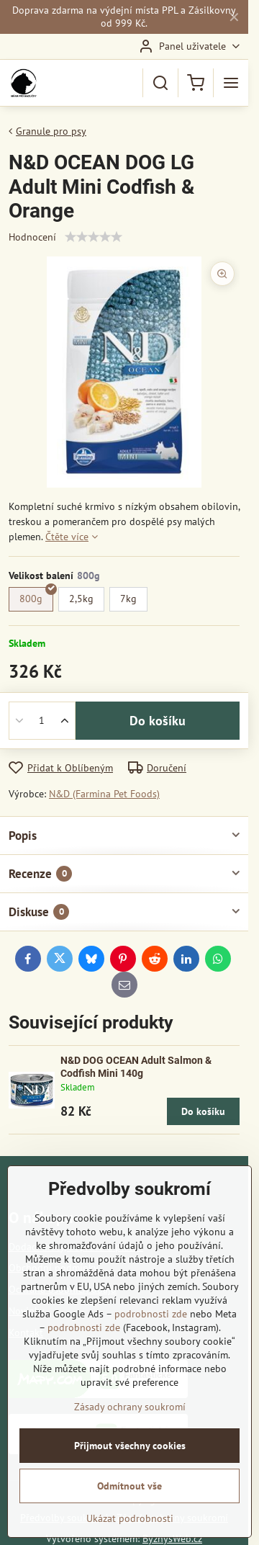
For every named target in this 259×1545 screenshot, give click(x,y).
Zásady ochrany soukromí (130, 1406)
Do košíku (158, 720)
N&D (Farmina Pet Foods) (104, 793)
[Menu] (231, 82)
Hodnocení (32, 236)
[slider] (93, 237)
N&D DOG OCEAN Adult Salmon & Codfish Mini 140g (136, 1066)
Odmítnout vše (129, 1485)
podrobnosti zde (150, 1313)
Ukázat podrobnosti (129, 1518)
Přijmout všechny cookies (130, 1445)
